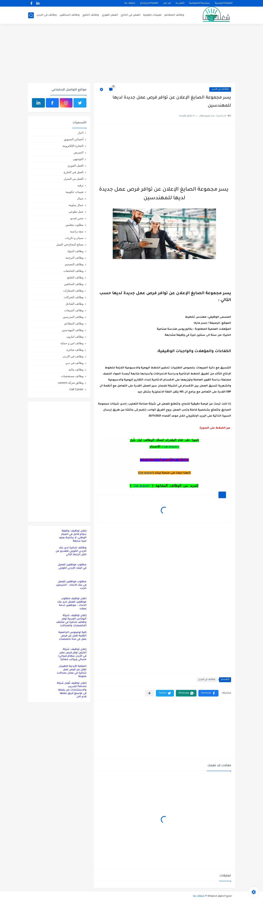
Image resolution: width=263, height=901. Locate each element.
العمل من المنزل (73, 178)
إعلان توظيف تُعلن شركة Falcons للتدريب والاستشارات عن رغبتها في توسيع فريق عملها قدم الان (71, 690)
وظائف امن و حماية (71, 343)
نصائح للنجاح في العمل (69, 244)
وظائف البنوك (75, 251)
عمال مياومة (76, 205)
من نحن (167, 3)
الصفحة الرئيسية (223, 3)
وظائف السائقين (70, 15)
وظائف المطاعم (174, 15)
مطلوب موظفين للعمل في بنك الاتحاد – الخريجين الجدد (71, 585)
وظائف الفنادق (74, 303)
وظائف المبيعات (73, 310)
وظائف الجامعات (73, 270)
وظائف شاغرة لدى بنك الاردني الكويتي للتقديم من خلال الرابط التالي (71, 551)
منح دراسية (76, 231)
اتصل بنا (180, 3)
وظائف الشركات (73, 297)
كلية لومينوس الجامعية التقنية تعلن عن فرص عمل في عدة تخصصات (72, 636)
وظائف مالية (76, 369)
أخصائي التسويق (73, 139)
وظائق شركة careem (70, 382)
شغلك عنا (129, 3)
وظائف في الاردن (47, 15)
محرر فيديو (76, 218)
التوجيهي (78, 159)
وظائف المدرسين (73, 316)
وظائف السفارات (73, 290)
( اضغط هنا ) (170, 447)
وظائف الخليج (90, 15)
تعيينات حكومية (152, 15)
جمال (80, 198)
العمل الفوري (110, 15)
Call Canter (76, 389)
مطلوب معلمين (74, 224)
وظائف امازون (75, 336)
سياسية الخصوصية (199, 3)
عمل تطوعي (76, 211)
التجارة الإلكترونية (73, 145)
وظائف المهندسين (72, 330)
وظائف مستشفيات (72, 376)
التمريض (78, 152)
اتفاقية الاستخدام (149, 3)
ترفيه (80, 185)
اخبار (80, 132)
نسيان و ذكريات (74, 237)
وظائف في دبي (74, 362)
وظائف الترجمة (74, 257)
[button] (208, 693)
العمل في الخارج (130, 15)
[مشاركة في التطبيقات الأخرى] (149, 693)
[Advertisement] (131, 54)
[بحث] (31, 15)
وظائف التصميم (74, 264)
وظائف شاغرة (75, 349)
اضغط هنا (146, 473)
